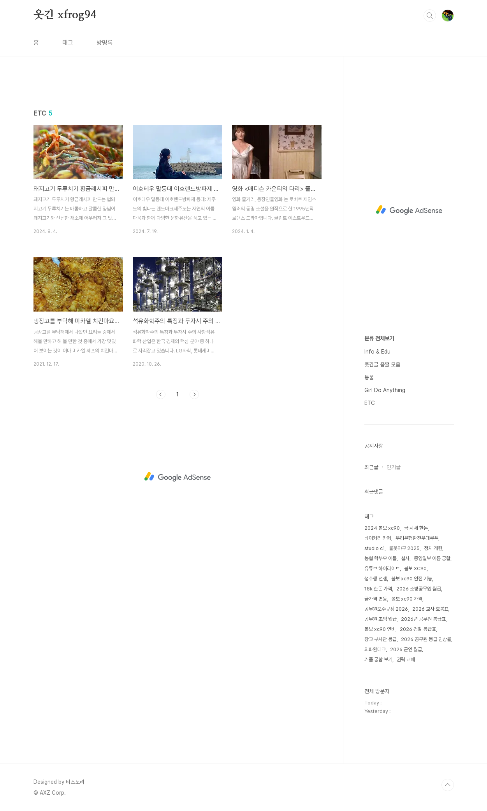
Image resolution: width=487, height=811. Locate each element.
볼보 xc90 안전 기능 (411, 579)
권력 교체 (406, 659)
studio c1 (374, 548)
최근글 (371, 467)
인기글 (394, 467)
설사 (405, 558)
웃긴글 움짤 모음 (382, 364)
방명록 (105, 42)
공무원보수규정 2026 (386, 609)
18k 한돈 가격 (378, 589)
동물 (369, 377)
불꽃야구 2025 (404, 548)
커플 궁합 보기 (378, 659)
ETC (369, 403)
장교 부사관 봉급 (380, 639)
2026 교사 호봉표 (430, 609)
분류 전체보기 (379, 338)
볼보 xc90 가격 (406, 599)
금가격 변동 (375, 599)
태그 (67, 42)
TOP (447, 785)
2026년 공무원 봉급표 (423, 619)
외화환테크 (375, 649)
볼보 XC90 (415, 568)
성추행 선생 (375, 579)
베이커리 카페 (377, 538)
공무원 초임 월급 (380, 619)
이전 (160, 503)
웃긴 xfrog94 (64, 15)
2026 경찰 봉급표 (418, 629)
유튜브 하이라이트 (382, 568)
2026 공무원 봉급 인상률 (426, 639)
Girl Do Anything (384, 390)
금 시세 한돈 (416, 528)
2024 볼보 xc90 (382, 528)
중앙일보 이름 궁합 (432, 558)
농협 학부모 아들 (380, 558)
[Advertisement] (177, 150)
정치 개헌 (433, 548)
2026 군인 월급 (406, 649)
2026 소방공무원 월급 (418, 589)
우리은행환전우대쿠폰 (417, 538)
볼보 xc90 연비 (380, 629)
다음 (194, 503)
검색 (430, 15)
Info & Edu (377, 352)
